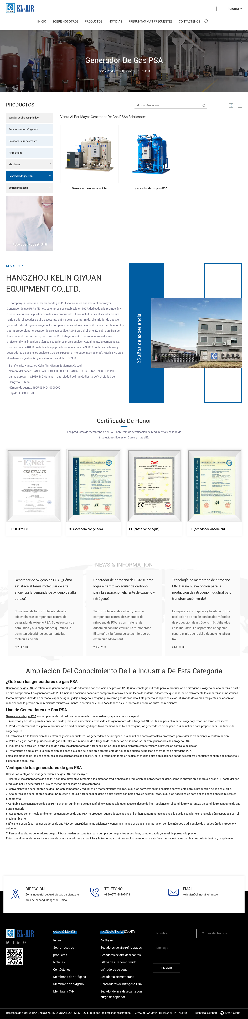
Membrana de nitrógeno (69, 977)
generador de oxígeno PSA (151, 188)
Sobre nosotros (65, 21)
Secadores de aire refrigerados (121, 947)
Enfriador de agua (30, 187)
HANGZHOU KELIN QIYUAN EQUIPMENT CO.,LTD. (62, 1013)
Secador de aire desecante (23, 141)
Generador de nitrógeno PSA (89, 188)
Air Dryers (107, 940)
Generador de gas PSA (30, 176)
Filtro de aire (15, 152)
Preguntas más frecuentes (150, 21)
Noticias (115, 21)
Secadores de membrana (117, 977)
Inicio (41, 21)
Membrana (30, 164)
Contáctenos (189, 21)
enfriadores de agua (113, 969)
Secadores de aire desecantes (120, 955)
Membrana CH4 (64, 991)
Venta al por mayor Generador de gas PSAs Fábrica (162, 1013)
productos (93, 21)
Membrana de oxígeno (68, 984)
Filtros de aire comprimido (118, 962)
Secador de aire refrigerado (23, 129)
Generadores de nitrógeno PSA (121, 984)
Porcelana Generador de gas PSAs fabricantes (54, 303)
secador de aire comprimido (30, 117)
